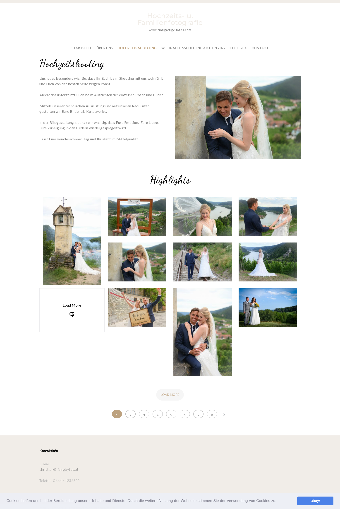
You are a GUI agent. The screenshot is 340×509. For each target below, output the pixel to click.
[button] (278, 501)
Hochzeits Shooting (137, 45)
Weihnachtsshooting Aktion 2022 (193, 45)
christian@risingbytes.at (59, 466)
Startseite (82, 45)
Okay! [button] (315, 501)
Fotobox (238, 45)
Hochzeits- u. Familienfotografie (170, 19)
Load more (170, 391)
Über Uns (105, 45)
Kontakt (260, 45)
